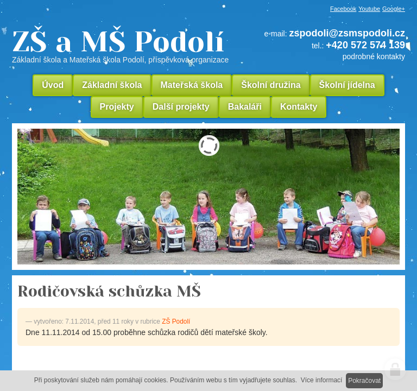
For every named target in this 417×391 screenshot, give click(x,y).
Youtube (369, 8)
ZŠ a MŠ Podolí (124, 46)
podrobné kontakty (374, 56)
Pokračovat (364, 380)
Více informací (322, 380)
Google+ (393, 8)
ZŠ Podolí (176, 321)
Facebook (343, 8)
